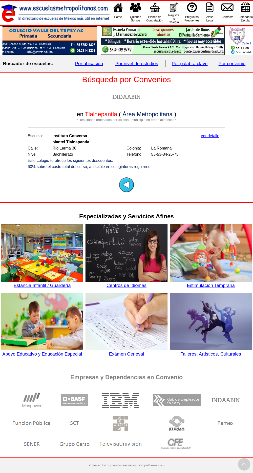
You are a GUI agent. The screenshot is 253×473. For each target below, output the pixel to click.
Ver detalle (210, 136)
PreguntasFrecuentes (192, 18)
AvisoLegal (209, 18)
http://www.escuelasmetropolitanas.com (136, 465)
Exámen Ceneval (126, 351)
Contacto (227, 18)
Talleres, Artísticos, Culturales (211, 351)
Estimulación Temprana (211, 283)
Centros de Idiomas (126, 283)
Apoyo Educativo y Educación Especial (42, 351)
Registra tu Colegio (173, 19)
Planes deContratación (154, 18)
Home (118, 18)
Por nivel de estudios (136, 63)
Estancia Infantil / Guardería (42, 283)
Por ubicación (89, 63)
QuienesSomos (135, 18)
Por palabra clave (190, 63)
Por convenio (232, 63)
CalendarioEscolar (245, 18)
